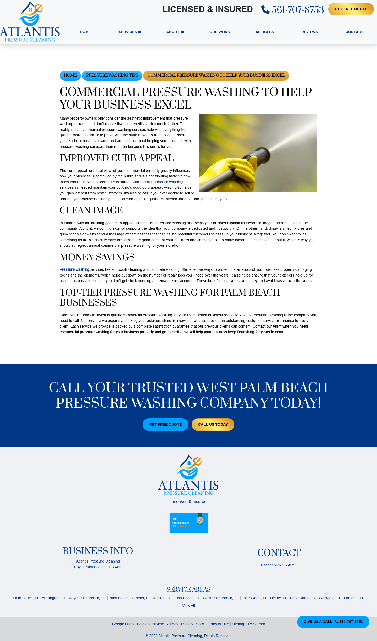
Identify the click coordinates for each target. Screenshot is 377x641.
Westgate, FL (330, 598)
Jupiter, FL (162, 598)
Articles (172, 624)
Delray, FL (278, 598)
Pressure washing (74, 269)
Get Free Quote (351, 9)
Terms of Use (218, 624)
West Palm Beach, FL (221, 598)
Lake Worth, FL (254, 598)
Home (70, 75)
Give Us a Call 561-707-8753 (333, 622)
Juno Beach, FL (187, 598)
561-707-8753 (292, 10)
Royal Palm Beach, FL (87, 598)
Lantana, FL (354, 598)
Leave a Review (150, 624)
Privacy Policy (192, 624)
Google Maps (123, 624)
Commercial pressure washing (157, 182)
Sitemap (238, 624)
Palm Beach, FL (26, 598)
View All (188, 606)
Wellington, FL (54, 598)
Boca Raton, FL (303, 598)
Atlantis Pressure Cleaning (180, 636)
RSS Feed (256, 624)
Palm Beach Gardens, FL (130, 598)
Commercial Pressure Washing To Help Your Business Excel (216, 75)
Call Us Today (213, 424)
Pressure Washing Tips (112, 75)
